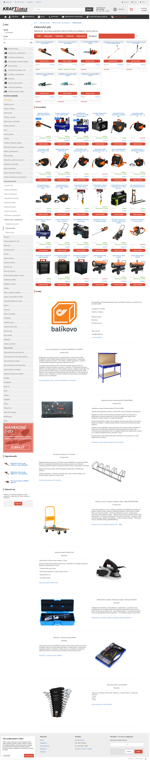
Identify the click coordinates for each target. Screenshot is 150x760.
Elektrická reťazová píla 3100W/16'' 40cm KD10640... (19, 464)
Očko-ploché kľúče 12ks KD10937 (101, 704)
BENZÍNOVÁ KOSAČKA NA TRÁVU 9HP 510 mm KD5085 (119, 221)
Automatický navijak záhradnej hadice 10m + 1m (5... (81, 151)
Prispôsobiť (7, 755)
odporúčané (81, 36)
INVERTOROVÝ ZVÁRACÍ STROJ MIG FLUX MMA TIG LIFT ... (119, 187)
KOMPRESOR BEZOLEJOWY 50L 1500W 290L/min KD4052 (81, 115)
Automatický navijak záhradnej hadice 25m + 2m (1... (99, 151)
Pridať (138, 751)
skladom (37, 69)
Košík (42, 740)
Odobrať (129, 751)
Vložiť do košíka (44, 61)
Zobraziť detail (90, 61)
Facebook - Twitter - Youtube (83, 749)
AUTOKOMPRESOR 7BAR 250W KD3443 (81, 220)
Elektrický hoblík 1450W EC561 (48, 583)
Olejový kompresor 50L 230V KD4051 (43, 220)
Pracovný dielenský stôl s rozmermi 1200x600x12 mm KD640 (57, 380)
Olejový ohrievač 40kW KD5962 (137, 256)
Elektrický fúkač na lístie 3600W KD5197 (62, 150)
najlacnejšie (48, 36)
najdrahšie (59, 36)
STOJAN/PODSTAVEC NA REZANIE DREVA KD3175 (137, 186)
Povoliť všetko (29, 755)
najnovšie (70, 36)
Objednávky (43, 743)
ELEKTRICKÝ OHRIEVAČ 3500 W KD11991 (43, 256)
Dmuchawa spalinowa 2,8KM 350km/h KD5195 (43, 114)
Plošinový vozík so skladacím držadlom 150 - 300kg (106, 524)
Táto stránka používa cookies (13, 739)
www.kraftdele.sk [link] (97, 337)
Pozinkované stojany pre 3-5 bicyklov (50, 480)
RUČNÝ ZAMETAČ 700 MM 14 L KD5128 (62, 220)
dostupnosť (93, 36)
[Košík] (138, 9)
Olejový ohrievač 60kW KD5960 (100, 256)
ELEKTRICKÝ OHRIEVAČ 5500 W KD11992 (62, 256)
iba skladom (8, 32)
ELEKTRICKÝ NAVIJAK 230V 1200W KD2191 (81, 186)
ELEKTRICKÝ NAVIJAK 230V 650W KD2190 (100, 186)
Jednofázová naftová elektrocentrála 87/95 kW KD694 (107, 442)
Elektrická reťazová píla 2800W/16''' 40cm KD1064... (19, 473)
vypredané (83, 69)
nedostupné (61, 101)
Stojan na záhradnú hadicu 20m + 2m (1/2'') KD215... (118, 150)
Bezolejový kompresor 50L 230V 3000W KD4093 (62, 114)
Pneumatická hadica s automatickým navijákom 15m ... (137, 151)
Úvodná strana (130, 758)
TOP (39, 36)
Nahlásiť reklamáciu (139, 758)
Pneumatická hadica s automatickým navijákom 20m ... (43, 187)
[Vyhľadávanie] (58, 9)
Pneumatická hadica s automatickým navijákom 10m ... (119, 115)
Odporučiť (18, 503)
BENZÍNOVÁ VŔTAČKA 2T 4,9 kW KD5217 (138, 220)
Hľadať (89, 9)
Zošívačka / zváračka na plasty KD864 (50, 655)
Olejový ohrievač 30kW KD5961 (118, 256)
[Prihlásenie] (118, 9)
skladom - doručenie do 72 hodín (66, 69)
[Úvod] (15, 9)
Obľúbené (43, 752)
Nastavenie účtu (44, 746)
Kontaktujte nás (79, 740)
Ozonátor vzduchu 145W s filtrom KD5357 (100, 114)
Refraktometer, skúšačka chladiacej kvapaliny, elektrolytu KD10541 (111, 617)
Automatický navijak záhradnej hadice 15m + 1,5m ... (43, 151)
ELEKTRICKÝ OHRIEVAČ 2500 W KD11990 (81, 256)
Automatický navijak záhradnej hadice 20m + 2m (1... (137, 115)
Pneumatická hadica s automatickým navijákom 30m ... (62, 187)
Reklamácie (43, 749)
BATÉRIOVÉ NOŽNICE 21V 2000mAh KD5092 (100, 220)
